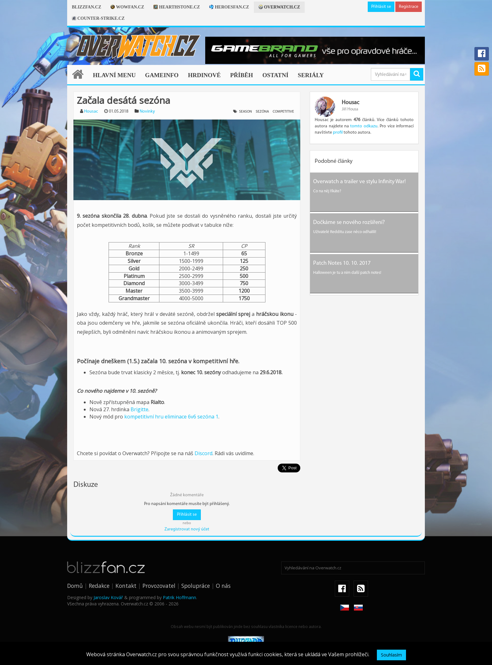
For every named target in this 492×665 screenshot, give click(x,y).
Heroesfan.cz (229, 7)
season (245, 112)
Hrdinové (204, 75)
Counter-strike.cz (98, 18)
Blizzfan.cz (86, 7)
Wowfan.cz (127, 7)
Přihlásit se (381, 6)
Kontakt (125, 585)
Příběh (241, 75)
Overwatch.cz (279, 7)
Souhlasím (391, 655)
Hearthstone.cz (176, 7)
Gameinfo (162, 75)
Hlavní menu (114, 75)
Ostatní (275, 75)
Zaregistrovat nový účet (186, 529)
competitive (283, 112)
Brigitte (139, 409)
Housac (91, 111)
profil (338, 132)
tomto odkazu (363, 126)
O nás (223, 585)
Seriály (311, 75)
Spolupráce (195, 585)
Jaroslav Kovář (108, 597)
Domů (75, 585)
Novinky (147, 111)
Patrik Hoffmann (179, 597)
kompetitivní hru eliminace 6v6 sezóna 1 (171, 416)
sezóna (262, 112)
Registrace (408, 6)
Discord (203, 453)
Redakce (99, 585)
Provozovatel (158, 585)
